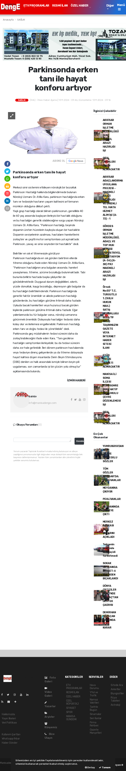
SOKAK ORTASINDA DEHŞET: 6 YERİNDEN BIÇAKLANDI (110, 571)
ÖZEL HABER (79, 5)
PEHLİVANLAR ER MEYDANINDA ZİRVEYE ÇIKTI (112, 507)
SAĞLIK (21, 19)
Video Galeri (48, 692)
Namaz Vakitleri (94, 701)
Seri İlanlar (96, 718)
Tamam (105, 767)
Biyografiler (117, 693)
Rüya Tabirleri (115, 699)
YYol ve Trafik (94, 694)
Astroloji (115, 704)
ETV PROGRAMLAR (36, 5)
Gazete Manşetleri (96, 731)
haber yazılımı (8, 766)
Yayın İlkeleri (9, 718)
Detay (90, 767)
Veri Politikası (9, 722)
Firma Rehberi (94, 724)
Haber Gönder (9, 742)
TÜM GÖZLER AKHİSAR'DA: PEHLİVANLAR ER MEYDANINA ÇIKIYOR (112, 480)
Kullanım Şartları (11, 734)
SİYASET (71, 708)
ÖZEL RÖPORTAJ (72, 702)
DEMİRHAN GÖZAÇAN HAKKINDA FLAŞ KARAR (109, 620)
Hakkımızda (8, 714)
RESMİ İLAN (60, 5)
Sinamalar (95, 714)
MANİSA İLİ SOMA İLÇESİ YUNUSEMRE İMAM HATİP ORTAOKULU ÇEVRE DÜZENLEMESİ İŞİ (112, 389)
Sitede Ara (117, 685)
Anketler (115, 689)
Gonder (80, 441)
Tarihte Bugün (94, 708)
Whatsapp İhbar (11, 738)
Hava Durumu (94, 687)
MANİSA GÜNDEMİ (71, 718)
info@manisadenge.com (43, 403)
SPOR (69, 712)
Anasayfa (8, 19)
